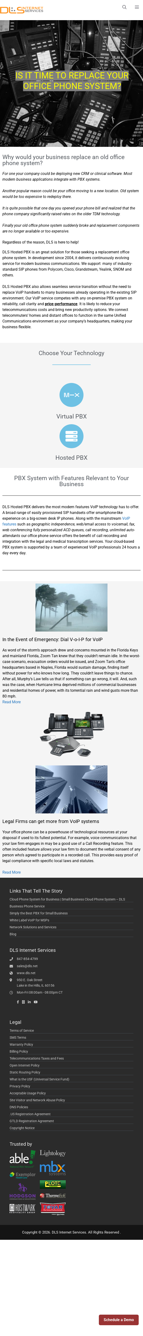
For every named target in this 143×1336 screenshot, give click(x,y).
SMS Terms (18, 1037)
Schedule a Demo (119, 1320)
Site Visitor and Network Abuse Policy (37, 1100)
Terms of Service (22, 1030)
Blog (13, 934)
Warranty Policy (21, 1044)
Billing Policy (19, 1051)
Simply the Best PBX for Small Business (39, 913)
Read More (11, 702)
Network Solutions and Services (33, 927)
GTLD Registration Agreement (32, 1121)
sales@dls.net (27, 966)
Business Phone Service (27, 906)
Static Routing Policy (25, 1072)
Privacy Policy (20, 1086)
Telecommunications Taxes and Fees (37, 1058)
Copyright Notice (22, 1128)
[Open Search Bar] (124, 7)
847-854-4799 (27, 959)
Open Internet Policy (25, 1065)
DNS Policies (19, 1107)
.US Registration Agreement (30, 1114)
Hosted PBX (71, 457)
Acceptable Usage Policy (28, 1093)
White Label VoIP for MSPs (29, 920)
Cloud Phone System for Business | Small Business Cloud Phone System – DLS (67, 899)
